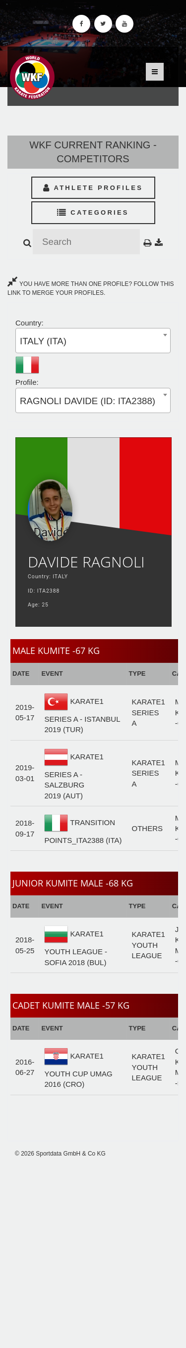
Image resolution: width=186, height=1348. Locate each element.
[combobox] (93, 340)
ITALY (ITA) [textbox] (43, 341)
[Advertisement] (93, 1253)
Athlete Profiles (93, 187)
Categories (93, 212)
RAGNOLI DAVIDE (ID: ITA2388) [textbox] (87, 401)
